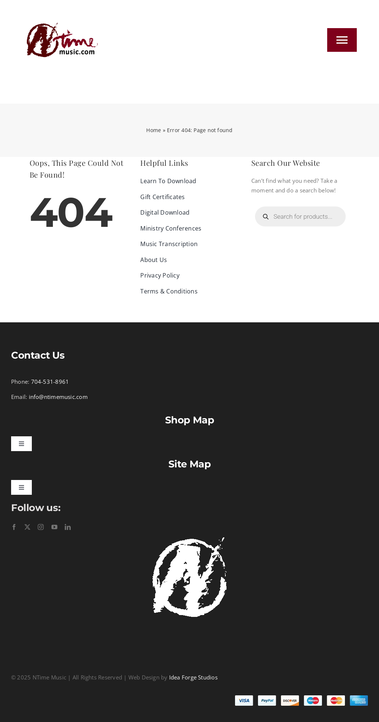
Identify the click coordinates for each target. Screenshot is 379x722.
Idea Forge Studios (193, 677)
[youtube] (54, 527)
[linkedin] (68, 527)
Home (153, 130)
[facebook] (14, 527)
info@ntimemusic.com (58, 396)
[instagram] (41, 527)
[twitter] (27, 527)
